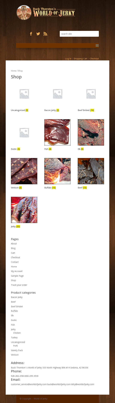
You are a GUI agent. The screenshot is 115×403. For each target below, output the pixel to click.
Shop (13, 280)
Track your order (19, 284)
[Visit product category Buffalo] (57, 174)
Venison (15, 354)
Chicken (17, 332)
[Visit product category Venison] (24, 174)
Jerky (13, 329)
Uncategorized (18, 342)
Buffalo (14, 310)
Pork (15, 345)
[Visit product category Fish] (57, 135)
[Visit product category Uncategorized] (24, 96)
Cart (13, 252)
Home (13, 70)
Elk (12, 315)
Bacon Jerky (16, 297)
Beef (13, 301)
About (14, 243)
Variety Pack (17, 350)
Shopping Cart (80, 58)
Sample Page (17, 275)
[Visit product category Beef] (91, 174)
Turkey (14, 337)
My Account (16, 271)
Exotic (14, 320)
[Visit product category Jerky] (24, 213)
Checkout (94, 58)
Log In (68, 58)
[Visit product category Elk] (91, 135)
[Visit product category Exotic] (24, 135)
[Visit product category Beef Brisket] (91, 96)
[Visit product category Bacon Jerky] (57, 96)
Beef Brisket (17, 306)
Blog (13, 248)
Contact (15, 262)
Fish (13, 324)
